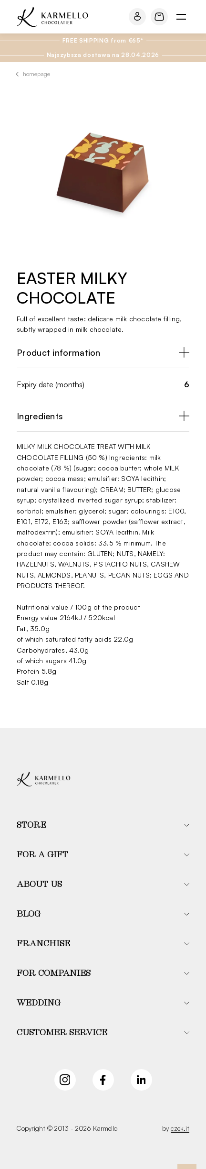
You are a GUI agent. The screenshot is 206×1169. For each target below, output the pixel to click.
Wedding (39, 1003)
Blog (29, 914)
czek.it (180, 1128)
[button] (103, 825)
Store (31, 825)
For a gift (42, 855)
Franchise (43, 944)
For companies (54, 973)
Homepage (37, 73)
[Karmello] (44, 779)
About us (39, 884)
